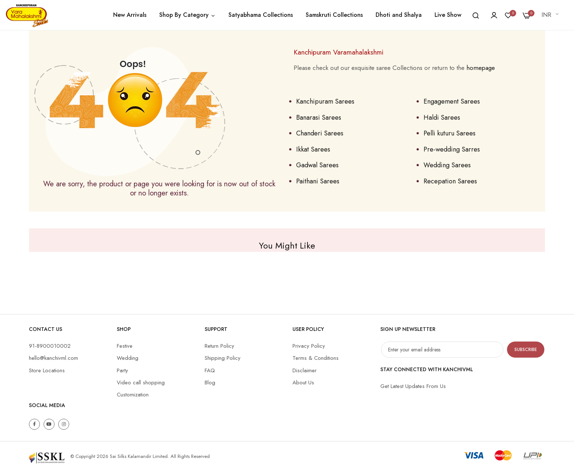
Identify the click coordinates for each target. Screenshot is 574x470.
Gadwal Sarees (317, 165)
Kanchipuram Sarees (325, 101)
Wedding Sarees (447, 165)
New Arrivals (129, 15)
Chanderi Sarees (319, 133)
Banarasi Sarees (318, 117)
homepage (480, 67)
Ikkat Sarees (313, 149)
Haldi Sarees (442, 117)
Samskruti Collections (334, 15)
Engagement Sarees (452, 101)
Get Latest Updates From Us (413, 386)
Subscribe (525, 349)
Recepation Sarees (450, 181)
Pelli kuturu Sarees (450, 133)
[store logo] (26, 15)
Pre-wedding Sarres (452, 149)
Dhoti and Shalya (399, 15)
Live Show (448, 15)
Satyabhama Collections (260, 15)
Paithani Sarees (317, 181)
